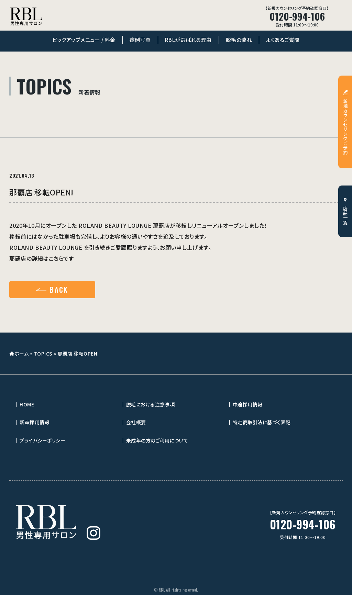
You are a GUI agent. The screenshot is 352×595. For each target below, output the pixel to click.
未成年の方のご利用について (157, 440)
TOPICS (43, 353)
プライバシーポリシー (42, 440)
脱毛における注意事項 (150, 404)
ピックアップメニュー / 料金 (84, 39)
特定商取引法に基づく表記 (262, 422)
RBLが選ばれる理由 (188, 39)
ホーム (21, 353)
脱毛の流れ (239, 39)
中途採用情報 (248, 404)
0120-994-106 (303, 524)
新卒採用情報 (35, 422)
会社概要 (136, 422)
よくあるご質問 (283, 39)
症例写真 (140, 39)
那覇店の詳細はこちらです (41, 258)
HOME (27, 404)
